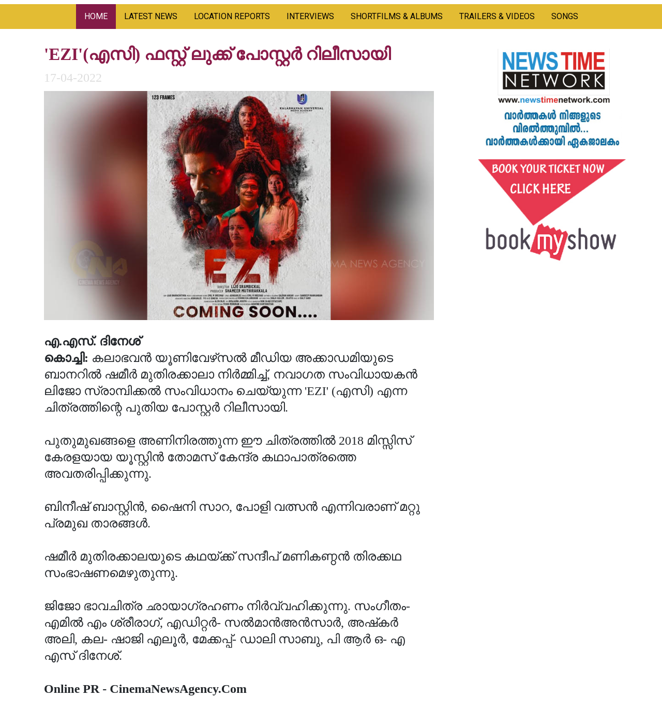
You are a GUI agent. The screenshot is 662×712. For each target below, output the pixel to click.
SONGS (564, 16)
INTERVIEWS (310, 16)
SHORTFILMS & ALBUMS (397, 16)
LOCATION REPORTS (232, 16)
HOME (96, 16)
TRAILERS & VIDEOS (497, 16)
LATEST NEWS (150, 16)
